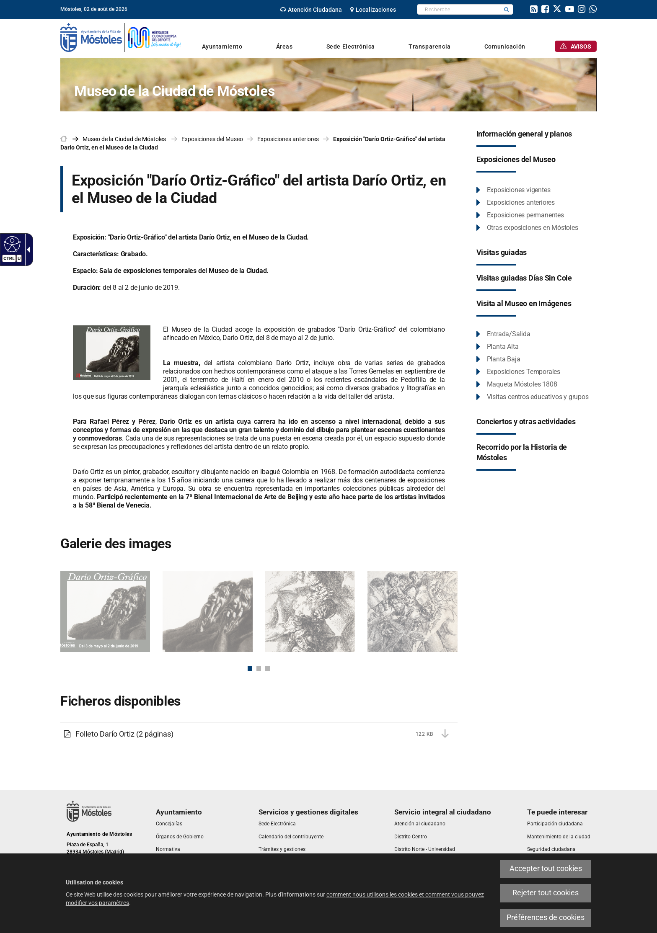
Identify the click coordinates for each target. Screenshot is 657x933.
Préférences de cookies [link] (546, 917)
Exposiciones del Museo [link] (212, 139)
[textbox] (458, 9)
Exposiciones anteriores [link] (288, 139)
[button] (506, 9)
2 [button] (258, 668)
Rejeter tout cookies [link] (545, 893)
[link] (11, 244)
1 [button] (250, 668)
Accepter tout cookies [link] (546, 868)
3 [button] (267, 668)
